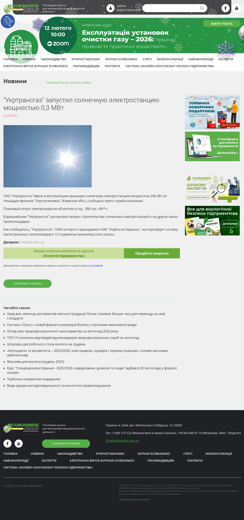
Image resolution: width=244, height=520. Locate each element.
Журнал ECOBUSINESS (121, 59)
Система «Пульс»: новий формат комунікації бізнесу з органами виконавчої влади (72, 324)
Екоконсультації (170, 59)
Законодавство (53, 59)
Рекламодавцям (86, 66)
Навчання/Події (200, 59)
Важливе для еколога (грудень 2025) (35, 361)
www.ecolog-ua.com (190, 488)
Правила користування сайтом (134, 499)
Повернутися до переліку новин (68, 82)
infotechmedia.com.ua (122, 441)
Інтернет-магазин (86, 59)
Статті (147, 59)
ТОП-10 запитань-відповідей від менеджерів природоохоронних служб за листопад (73, 337)
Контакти (112, 66)
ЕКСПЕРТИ (226, 59)
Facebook (97, 265)
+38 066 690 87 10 (189, 433)
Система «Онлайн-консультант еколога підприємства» (170, 66)
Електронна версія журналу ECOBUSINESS (35, 66)
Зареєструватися (128, 10)
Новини (29, 59)
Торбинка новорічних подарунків (33, 379)
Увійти (121, 6)
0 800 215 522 (122, 433)
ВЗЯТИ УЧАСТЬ (222, 24)
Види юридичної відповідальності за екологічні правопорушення (59, 385)
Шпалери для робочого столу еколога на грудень (46, 344)
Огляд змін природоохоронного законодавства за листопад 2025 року (62, 331)
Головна (10, 59)
